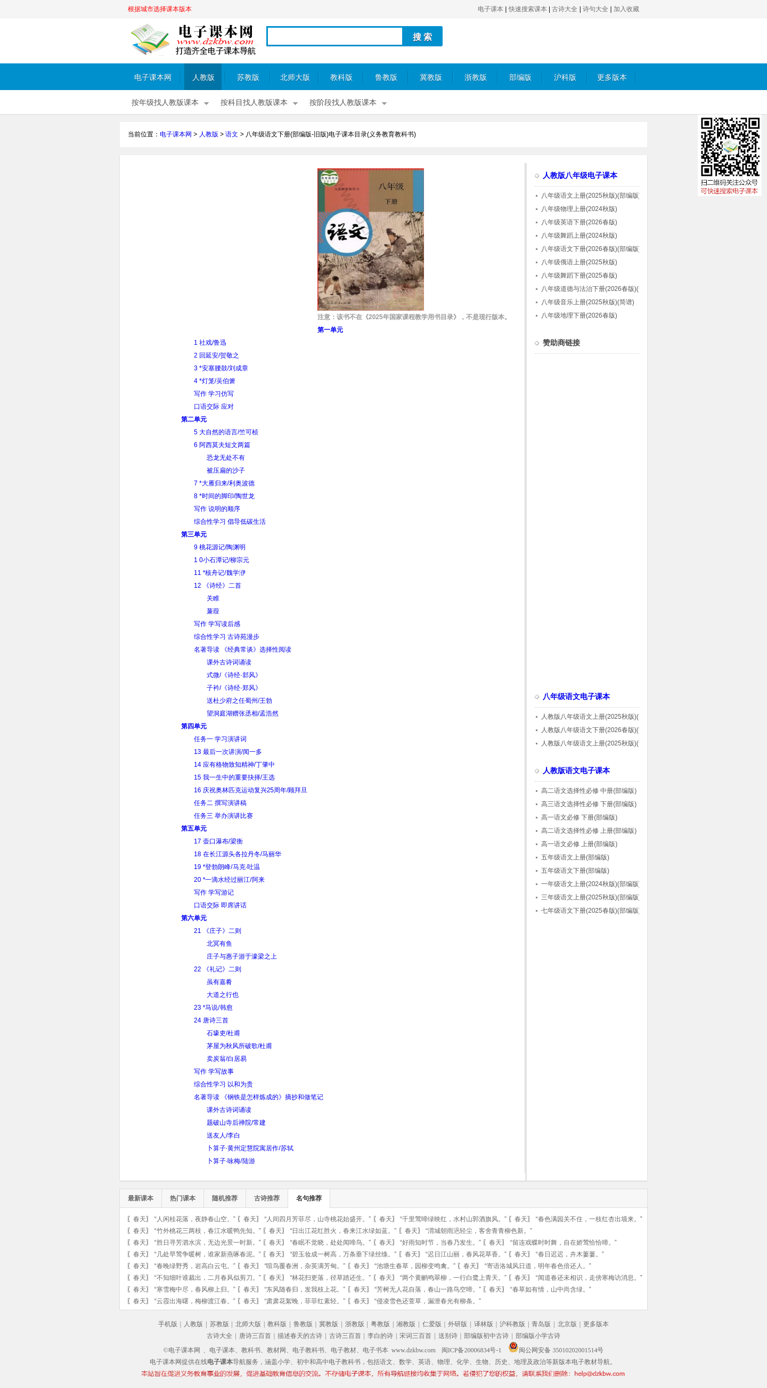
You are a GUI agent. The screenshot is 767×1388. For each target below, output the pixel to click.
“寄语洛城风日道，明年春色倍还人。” (538, 1266)
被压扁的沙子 (226, 470)
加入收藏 (626, 9)
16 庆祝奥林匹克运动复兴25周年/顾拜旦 (250, 790)
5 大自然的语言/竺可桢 (226, 432)
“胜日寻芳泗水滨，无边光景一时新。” (207, 1242)
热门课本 (182, 1198)
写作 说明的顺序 (217, 509)
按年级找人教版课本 (165, 103)
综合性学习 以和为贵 (223, 1084)
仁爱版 (432, 1324)
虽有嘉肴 (219, 982)
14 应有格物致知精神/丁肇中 (234, 764)
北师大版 (295, 78)
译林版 (483, 1324)
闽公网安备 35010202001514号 (555, 1350)
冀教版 (431, 78)
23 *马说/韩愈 (213, 1007)
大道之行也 (223, 995)
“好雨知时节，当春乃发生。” (440, 1242)
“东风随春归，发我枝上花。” (304, 1289)
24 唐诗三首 (211, 1020)
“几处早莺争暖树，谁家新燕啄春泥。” (207, 1254)
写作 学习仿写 (214, 393)
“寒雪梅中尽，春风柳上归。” (194, 1289)
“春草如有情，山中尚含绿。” (550, 1289)
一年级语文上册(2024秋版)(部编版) (591, 884)
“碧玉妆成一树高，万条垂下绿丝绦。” (343, 1254)
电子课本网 (153, 78)
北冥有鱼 (219, 943)
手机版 (167, 1324)
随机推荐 (225, 1198)
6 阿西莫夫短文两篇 (222, 445)
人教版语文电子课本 (576, 771)
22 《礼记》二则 (217, 969)
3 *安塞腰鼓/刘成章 (221, 368)
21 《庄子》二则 (217, 931)
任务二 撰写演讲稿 (220, 803)
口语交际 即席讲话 (220, 905)
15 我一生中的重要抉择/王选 (234, 777)
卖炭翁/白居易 (227, 1058)
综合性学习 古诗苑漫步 (226, 636)
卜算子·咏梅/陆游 (231, 1161)
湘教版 (405, 1324)
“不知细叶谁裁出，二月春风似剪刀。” (207, 1277)
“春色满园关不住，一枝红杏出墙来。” (589, 1219)
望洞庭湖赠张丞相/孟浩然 (243, 713)
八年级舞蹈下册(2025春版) (579, 275)
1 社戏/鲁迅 (210, 342)
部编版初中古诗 (486, 1336)
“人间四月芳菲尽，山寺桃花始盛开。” (317, 1219)
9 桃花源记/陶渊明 (220, 547)
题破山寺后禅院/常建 (236, 1122)
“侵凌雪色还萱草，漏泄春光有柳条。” (427, 1301)
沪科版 (565, 78)
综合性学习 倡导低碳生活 (230, 521)
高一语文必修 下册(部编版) (579, 817)
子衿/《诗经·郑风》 (234, 688)
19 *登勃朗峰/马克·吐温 (227, 867)
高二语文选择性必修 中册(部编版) (589, 790)
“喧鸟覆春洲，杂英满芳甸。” (304, 1266)
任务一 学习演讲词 (220, 739)
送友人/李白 (223, 1135)
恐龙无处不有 (226, 457)
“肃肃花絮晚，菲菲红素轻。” (304, 1301)
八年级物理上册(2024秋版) (579, 209)
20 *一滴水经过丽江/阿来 (229, 879)
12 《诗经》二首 (217, 585)
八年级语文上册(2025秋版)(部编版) (591, 195)
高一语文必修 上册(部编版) (579, 844)
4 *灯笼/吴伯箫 (214, 381)
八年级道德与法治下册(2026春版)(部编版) (600, 289)
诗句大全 (595, 9)
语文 (231, 134)
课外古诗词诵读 (229, 662)
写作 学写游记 (214, 892)
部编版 (520, 78)
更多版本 (612, 78)
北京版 (567, 1324)
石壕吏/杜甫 (223, 1033)
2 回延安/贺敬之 (216, 355)
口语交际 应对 (214, 406)
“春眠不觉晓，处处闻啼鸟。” (330, 1242)
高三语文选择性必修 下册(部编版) (589, 804)
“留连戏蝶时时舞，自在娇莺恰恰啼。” (563, 1242)
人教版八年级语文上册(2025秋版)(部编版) (600, 716)
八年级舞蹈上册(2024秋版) (579, 235)
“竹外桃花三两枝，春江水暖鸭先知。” (207, 1231)
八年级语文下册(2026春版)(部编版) (591, 249)
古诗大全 (564, 9)
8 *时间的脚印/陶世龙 (224, 496)
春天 (139, 1219)
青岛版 (541, 1324)
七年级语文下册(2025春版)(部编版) (591, 910)
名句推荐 (309, 1198)
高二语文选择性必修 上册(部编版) (589, 830)
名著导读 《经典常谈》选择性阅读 (242, 649)
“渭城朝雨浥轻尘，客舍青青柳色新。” (479, 1231)
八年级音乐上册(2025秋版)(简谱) (587, 302)
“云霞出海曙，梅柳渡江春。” (194, 1301)
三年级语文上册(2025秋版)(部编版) (591, 897)
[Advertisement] (217, 243)
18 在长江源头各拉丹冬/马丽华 (237, 854)
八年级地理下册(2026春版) (579, 315)
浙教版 (475, 78)
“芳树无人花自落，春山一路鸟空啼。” (427, 1289)
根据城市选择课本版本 (160, 9)
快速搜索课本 (528, 9)
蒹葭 (213, 611)
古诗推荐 (267, 1198)
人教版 (203, 78)
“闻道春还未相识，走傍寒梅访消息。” (589, 1277)
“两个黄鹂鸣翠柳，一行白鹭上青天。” (453, 1277)
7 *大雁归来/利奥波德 (224, 483)
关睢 (213, 598)
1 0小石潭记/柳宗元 (221, 560)
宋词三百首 (415, 1336)
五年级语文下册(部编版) (575, 870)
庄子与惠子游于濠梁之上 (242, 956)
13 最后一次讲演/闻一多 (228, 752)
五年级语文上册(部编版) (575, 857)
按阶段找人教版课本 (343, 103)
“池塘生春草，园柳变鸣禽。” (414, 1266)
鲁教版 (386, 78)
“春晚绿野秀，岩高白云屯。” (194, 1266)
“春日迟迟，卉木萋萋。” (570, 1254)
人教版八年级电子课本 (580, 176)
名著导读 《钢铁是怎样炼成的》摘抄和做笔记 (258, 1097)
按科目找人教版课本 (254, 103)
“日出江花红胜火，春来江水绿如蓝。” (343, 1231)
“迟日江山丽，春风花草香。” (466, 1254)
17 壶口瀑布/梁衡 (218, 841)
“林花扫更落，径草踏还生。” (330, 1277)
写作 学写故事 (214, 1071)
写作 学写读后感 (217, 624)
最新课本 (140, 1198)
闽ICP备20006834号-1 (472, 1350)
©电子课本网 (182, 1350)
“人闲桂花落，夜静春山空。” (194, 1219)
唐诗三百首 (255, 1336)
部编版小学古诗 (538, 1336)
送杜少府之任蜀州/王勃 (239, 700)
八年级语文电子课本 (576, 697)
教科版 (341, 78)
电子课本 (490, 9)
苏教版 (248, 78)
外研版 (457, 1324)
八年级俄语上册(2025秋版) (579, 262)
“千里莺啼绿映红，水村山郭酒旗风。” (453, 1219)
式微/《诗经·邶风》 (234, 675)
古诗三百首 (345, 1336)
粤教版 (380, 1324)
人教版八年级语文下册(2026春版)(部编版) (600, 730)
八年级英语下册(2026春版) (579, 222)
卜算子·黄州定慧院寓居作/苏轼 (250, 1148)
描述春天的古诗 (300, 1336)
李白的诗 (380, 1336)
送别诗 (448, 1336)
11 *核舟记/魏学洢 (220, 573)
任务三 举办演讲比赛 (223, 815)
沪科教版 (512, 1324)
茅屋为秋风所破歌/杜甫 (239, 1046)
